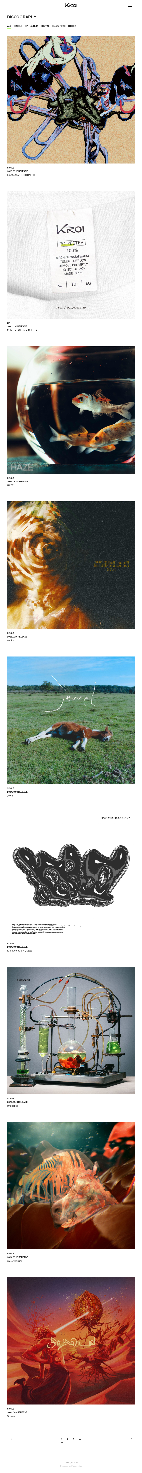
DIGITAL (45, 26)
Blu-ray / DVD (58, 26)
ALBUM (34, 26)
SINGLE (18, 26)
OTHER (72, 26)
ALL (9, 26)
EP (26, 26)
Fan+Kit (74, 1463)
